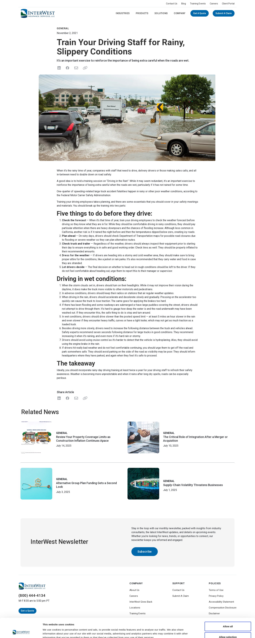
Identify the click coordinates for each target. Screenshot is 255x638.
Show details (170, 629)
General (61, 433)
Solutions (161, 13)
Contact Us (171, 3)
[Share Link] (84, 398)
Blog (183, 3)
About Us (134, 590)
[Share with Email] (76, 398)
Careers (214, 3)
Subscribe (144, 551)
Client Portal (228, 3)
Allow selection (228, 618)
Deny (228, 629)
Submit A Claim (223, 13)
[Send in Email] (76, 68)
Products (142, 13)
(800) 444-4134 (32, 596)
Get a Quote (199, 13)
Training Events (198, 3)
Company (179, 13)
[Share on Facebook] (67, 68)
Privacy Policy (216, 595)
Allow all (228, 608)
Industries (123, 13)
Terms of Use (216, 590)
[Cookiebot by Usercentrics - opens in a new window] (21, 631)
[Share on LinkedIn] (59, 68)
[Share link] (84, 68)
